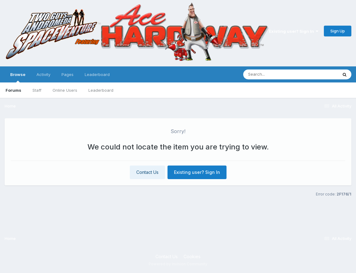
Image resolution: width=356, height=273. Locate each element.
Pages (67, 74)
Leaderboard (100, 90)
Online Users (65, 90)
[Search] (273, 74)
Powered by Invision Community (178, 264)
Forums (13, 90)
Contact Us (147, 172)
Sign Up (337, 30)
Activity (43, 74)
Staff (36, 90)
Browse (17, 77)
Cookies (192, 256)
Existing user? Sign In (293, 31)
